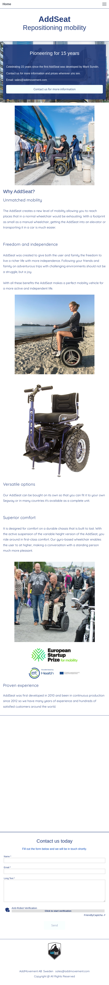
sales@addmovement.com (72, 971)
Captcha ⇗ (95, 915)
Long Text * (9, 878)
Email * (7, 867)
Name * (7, 856)
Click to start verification (58, 911)
